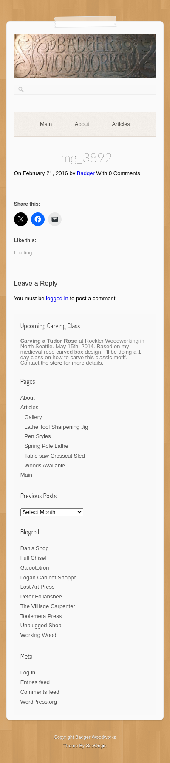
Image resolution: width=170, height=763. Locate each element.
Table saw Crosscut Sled (54, 456)
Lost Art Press (37, 587)
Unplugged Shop (41, 625)
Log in (27, 672)
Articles (121, 124)
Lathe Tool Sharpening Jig (56, 427)
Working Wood (38, 635)
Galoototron (34, 568)
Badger (86, 173)
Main (46, 124)
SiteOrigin (96, 745)
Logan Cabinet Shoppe (48, 577)
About (82, 124)
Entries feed (35, 682)
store (56, 363)
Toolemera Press (41, 616)
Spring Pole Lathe (46, 446)
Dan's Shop (34, 548)
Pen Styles (37, 436)
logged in (57, 298)
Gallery (33, 417)
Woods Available (44, 465)
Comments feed (40, 692)
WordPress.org (38, 702)
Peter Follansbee (41, 596)
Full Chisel (33, 558)
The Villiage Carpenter (47, 606)
